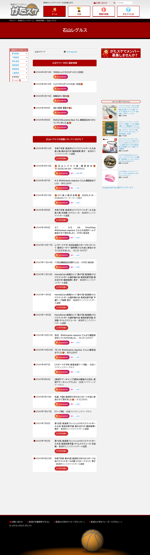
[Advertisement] (18, 119)
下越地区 (15, 57)
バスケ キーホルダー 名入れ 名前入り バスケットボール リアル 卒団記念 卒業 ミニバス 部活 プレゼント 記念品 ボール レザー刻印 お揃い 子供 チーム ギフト (129, 109)
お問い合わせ (101, 3)
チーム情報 (76, 173)
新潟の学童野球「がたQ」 (39, 522)
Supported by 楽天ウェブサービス (117, 187)
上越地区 (15, 73)
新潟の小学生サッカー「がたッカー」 (70, 522)
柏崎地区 (15, 69)
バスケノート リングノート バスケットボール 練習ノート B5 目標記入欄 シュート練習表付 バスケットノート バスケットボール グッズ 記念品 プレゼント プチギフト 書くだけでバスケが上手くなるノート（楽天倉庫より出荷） (129, 128)
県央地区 (15, 61)
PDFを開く (61, 158)
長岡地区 (15, 65)
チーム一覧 (16, 80)
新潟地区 (15, 53)
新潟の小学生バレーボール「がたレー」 (106, 522)
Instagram (70, 52)
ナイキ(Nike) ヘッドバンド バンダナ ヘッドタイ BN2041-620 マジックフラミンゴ (129, 173)
